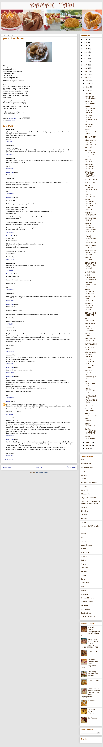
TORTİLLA (89, 405)
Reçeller (84, 571)
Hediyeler (84, 518)
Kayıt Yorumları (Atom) (41, 472)
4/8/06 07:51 (10, 141)
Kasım (88, 84)
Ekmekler (84, 511)
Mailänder (91, 701)
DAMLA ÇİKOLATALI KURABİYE (90, 431)
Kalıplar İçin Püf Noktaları (90, 526)
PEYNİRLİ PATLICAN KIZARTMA (90, 167)
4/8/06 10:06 (10, 259)
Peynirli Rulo (92, 651)
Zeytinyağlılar (86, 613)
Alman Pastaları (87, 467)
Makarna (84, 549)
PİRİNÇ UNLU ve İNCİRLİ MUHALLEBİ (90, 142)
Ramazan (84, 568)
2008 (86, 71)
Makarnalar (85, 552)
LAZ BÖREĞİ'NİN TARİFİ (90, 384)
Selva (83, 579)
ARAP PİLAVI (90, 147)
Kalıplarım (84, 530)
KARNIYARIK (90, 323)
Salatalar (84, 575)
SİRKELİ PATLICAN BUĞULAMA (90, 291)
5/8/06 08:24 (10, 414)
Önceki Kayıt (71, 467)
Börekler (84, 486)
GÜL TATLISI (90, 272)
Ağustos (89, 93)
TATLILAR (84, 594)
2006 (86, 78)
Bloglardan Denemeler (89, 482)
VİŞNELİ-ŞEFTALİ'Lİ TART (90, 391)
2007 (86, 74)
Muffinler (84, 556)
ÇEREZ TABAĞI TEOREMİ (89, 328)
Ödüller (83, 560)
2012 (86, 58)
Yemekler (84, 605)
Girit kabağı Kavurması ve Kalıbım (93, 674)
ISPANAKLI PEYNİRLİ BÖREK (92, 711)
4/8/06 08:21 (10, 154)
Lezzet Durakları (87, 545)
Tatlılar (83, 590)
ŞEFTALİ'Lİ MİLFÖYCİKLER (90, 284)
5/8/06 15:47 (10, 455)
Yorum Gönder (9, 459)
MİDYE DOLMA (91, 179)
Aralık (88, 80)
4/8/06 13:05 (10, 290)
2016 (86, 46)
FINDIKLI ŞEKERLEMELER (90, 132)
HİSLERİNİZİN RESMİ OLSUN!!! (90, 354)
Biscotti (83, 479)
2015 (86, 49)
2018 (86, 42)
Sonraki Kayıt (7, 467)
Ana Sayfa (39, 467)
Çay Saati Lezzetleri (88, 498)
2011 (86, 62)
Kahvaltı (84, 522)
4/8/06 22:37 (10, 398)
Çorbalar (84, 507)
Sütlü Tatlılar (85, 583)
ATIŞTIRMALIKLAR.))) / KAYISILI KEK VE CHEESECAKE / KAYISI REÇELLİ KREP (90, 643)
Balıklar (84, 471)
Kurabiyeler (11, 121)
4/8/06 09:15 (10, 168)
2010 (86, 65)
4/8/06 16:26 (10, 351)
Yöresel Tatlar (86, 609)
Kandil (83, 534)
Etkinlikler (84, 515)
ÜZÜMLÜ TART (91, 182)
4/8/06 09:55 (10, 194)
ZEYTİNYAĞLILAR (88, 617)
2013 (86, 55)
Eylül (88, 90)
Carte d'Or (85, 490)
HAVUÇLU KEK (91, 344)
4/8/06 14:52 (10, 300)
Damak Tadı (10, 172)
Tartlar (83, 586)
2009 (86, 68)
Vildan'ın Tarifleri (87, 602)
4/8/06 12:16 (10, 270)
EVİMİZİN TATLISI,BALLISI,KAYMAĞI (91, 277)
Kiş (82, 537)
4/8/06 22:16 (10, 363)
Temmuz (89, 442)
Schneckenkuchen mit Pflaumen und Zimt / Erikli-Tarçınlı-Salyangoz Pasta (90, 693)
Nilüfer (8, 401)
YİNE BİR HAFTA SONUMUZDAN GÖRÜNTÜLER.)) (90, 631)
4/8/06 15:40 (10, 324)
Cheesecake (85, 494)
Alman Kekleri (86, 464)
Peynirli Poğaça (93, 680)
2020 (86, 39)
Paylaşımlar (85, 564)
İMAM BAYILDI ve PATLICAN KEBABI (90, 252)
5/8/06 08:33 (10, 435)
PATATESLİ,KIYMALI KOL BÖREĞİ (91, 299)
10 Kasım (84, 460)
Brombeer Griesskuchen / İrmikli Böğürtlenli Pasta (90, 664)
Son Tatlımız (92, 718)
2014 (86, 52)
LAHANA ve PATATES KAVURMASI (90, 174)
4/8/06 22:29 (10, 372)
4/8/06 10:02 (10, 232)
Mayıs (88, 449)
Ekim (88, 87)
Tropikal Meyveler (87, 598)
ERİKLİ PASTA (90, 137)
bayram (84, 475)
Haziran (89, 445)
